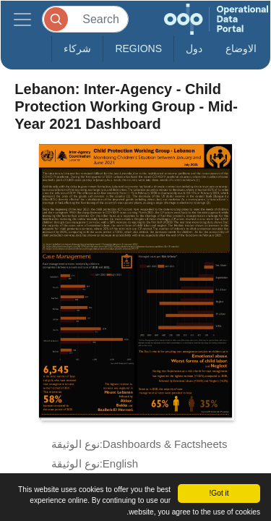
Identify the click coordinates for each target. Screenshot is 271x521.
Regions (138, 48)
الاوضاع (241, 48)
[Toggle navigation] (22, 19)
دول (194, 48)
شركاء (77, 48)
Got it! (218, 493)
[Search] (85, 19)
